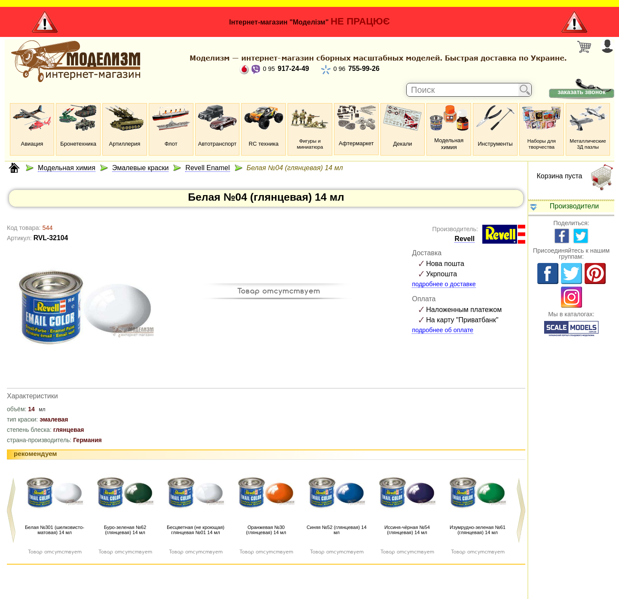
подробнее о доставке (443, 284)
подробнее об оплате (442, 330)
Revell (464, 238)
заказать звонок (581, 92)
